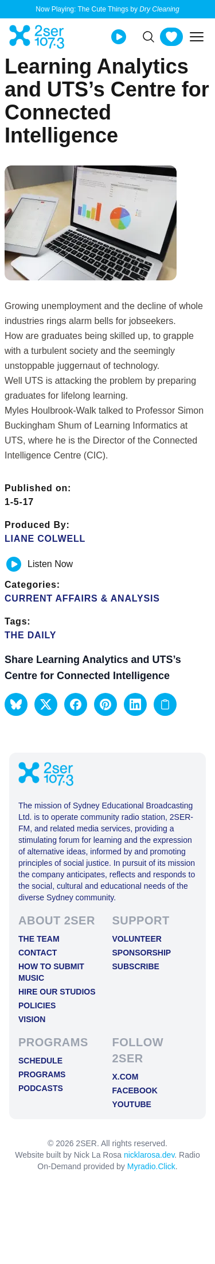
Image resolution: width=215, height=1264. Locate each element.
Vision (31, 1019)
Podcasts (40, 1088)
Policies (37, 1005)
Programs (41, 1074)
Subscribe (135, 966)
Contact (37, 952)
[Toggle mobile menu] (196, 37)
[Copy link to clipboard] (165, 704)
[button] (16, 704)
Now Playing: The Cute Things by (107, 9)
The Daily (30, 635)
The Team (39, 938)
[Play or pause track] (14, 564)
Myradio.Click (151, 1166)
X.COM (125, 1076)
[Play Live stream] (119, 37)
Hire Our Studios (57, 991)
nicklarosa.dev (149, 1154)
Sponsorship (141, 952)
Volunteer (137, 938)
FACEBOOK (135, 1090)
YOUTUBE (131, 1104)
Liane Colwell (45, 539)
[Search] (148, 37)
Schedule (40, 1060)
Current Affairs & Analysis (82, 598)
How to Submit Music (51, 972)
